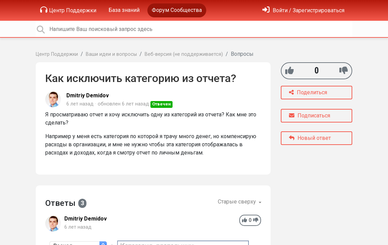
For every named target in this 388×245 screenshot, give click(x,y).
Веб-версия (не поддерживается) (184, 54)
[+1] (289, 71)
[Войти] (303, 10)
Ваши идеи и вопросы (111, 54)
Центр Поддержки (68, 10)
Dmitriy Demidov (87, 95)
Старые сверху (237, 201)
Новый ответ (310, 138)
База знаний (124, 10)
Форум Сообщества (177, 10)
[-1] (343, 71)
